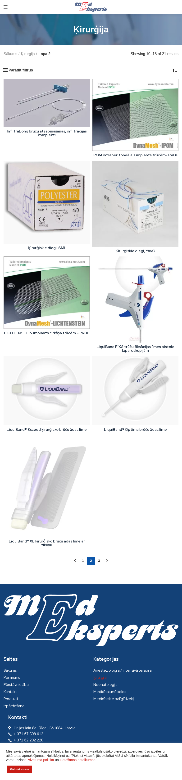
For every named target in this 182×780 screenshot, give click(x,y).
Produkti (11, 698)
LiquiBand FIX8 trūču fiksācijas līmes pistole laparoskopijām (135, 348)
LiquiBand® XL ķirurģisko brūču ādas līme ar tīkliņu (47, 543)
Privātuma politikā (40, 760)
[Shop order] (174, 70)
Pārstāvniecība (16, 684)
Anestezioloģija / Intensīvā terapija (122, 670)
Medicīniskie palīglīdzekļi (113, 698)
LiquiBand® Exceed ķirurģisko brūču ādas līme (47, 429)
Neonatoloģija (105, 684)
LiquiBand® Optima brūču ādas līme (135, 429)
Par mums (12, 677)
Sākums (10, 54)
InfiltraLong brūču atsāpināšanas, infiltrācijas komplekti (47, 133)
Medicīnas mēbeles (109, 691)
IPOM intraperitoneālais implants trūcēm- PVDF (135, 155)
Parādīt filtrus (21, 70)
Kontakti (11, 691)
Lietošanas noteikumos (77, 760)
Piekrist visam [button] (19, 769)
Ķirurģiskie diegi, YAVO (135, 250)
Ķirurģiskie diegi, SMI (46, 247)
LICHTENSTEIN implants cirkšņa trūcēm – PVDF (46, 333)
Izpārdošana (14, 705)
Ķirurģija (28, 54)
